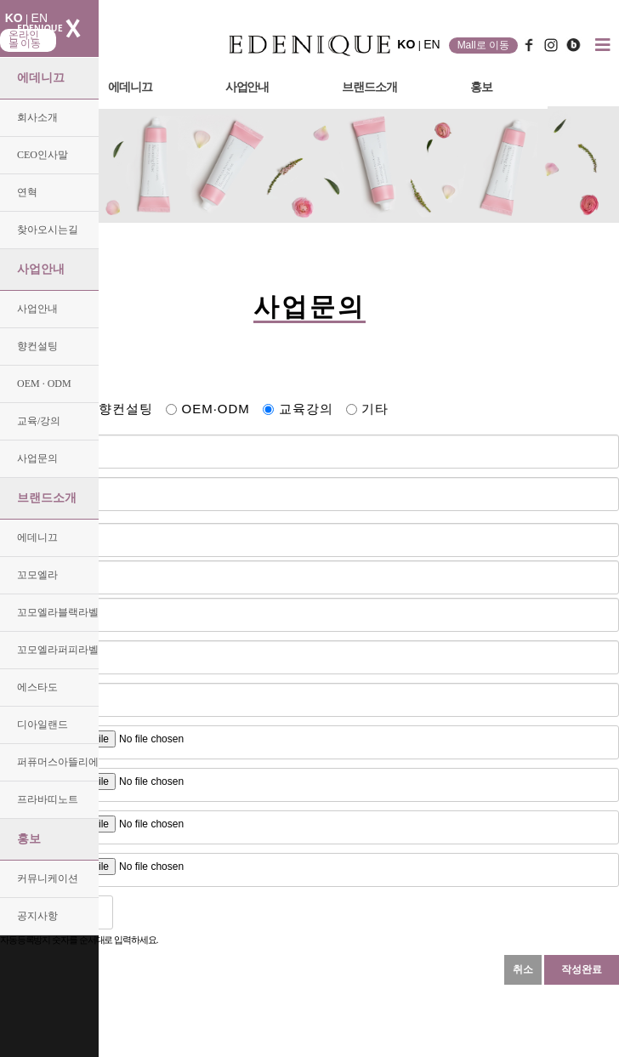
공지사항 (37, 916)
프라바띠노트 (47, 799)
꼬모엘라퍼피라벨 (58, 650)
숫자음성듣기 (133, 912)
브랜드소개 (47, 498)
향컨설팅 (37, 346)
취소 (523, 969)
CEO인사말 (42, 155)
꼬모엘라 (37, 575)
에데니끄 (41, 77)
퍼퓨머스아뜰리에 (58, 762)
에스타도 (37, 687)
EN (39, 18)
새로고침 (170, 912)
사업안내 (41, 269)
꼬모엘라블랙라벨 (58, 612)
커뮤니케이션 (47, 878)
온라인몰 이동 (25, 39)
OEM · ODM (44, 383)
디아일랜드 (42, 724)
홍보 (29, 839)
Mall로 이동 (483, 45)
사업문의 (37, 458)
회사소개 (37, 117)
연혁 (27, 192)
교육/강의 (38, 421)
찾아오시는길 (47, 230)
